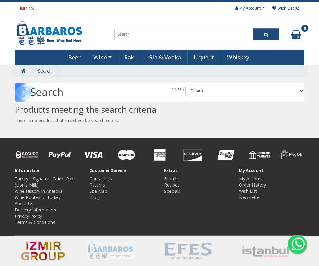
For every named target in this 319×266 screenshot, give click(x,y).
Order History (252, 185)
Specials (172, 191)
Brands (171, 179)
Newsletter (250, 197)
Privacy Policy (28, 216)
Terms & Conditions (35, 222)
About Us (24, 204)
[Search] (266, 34)
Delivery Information (35, 210)
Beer (74, 57)
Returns (97, 185)
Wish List (248, 191)
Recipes (172, 185)
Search (45, 71)
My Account (251, 179)
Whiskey (238, 57)
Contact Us (100, 179)
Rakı (130, 57)
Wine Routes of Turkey (38, 197)
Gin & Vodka (164, 57)
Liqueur (204, 57)
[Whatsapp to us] (297, 244)
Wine (100, 57)
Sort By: (178, 89)
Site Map (98, 191)
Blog (94, 197)
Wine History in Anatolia (39, 191)
